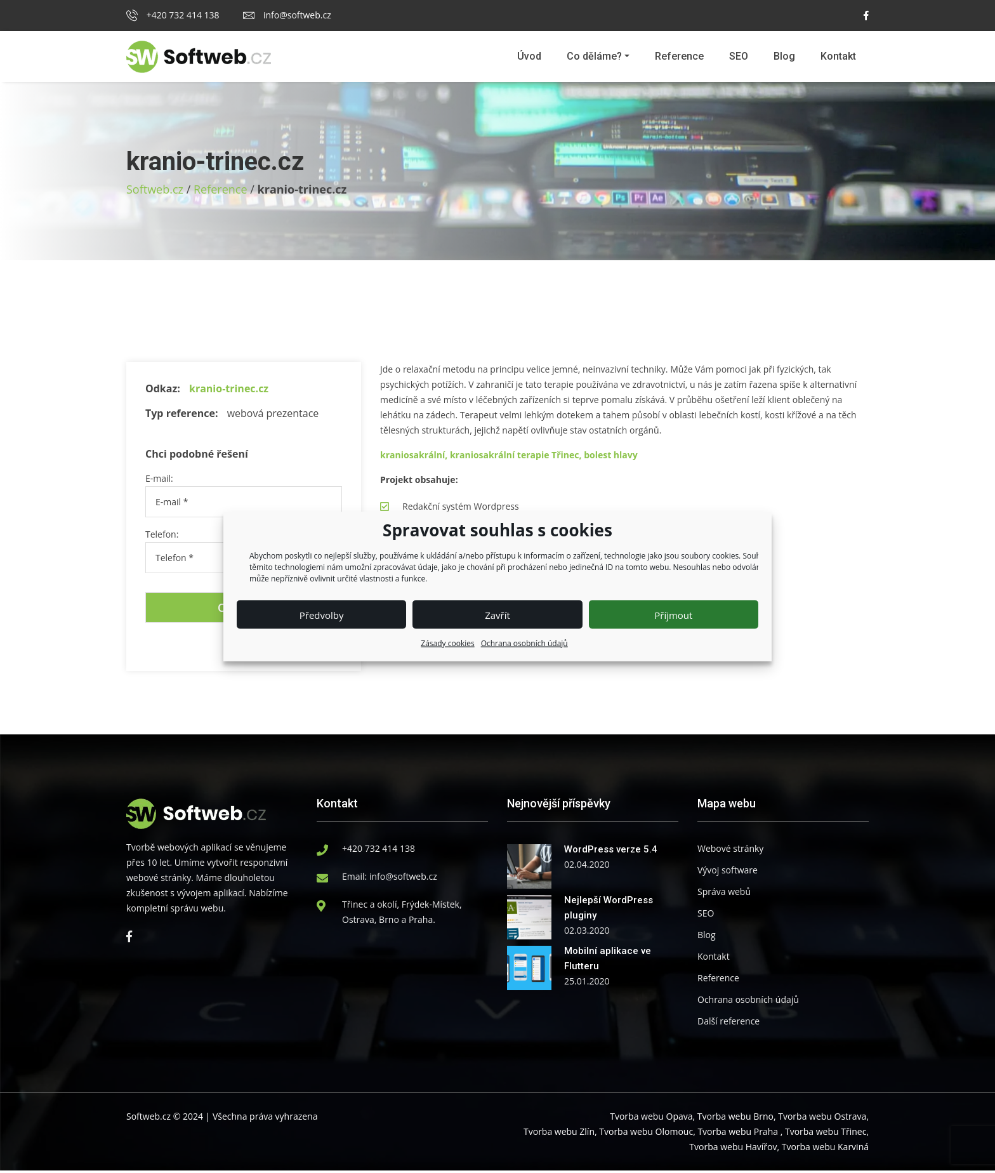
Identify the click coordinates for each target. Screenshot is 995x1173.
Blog (784, 56)
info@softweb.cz (287, 15)
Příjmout (673, 614)
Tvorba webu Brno (735, 1119)
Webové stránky (730, 851)
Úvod (529, 56)
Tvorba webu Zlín (559, 1134)
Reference (679, 56)
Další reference (728, 1023)
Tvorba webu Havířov (733, 1149)
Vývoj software (727, 872)
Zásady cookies (447, 643)
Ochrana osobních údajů (524, 643)
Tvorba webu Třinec (825, 1134)
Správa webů (724, 894)
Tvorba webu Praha (737, 1134)
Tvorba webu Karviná (825, 1149)
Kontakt (838, 56)
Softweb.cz (154, 189)
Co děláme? (594, 56)
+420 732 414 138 (173, 15)
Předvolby (322, 614)
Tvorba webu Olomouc (646, 1134)
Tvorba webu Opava (651, 1119)
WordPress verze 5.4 (610, 852)
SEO (738, 56)
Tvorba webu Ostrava (822, 1119)
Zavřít (497, 614)
